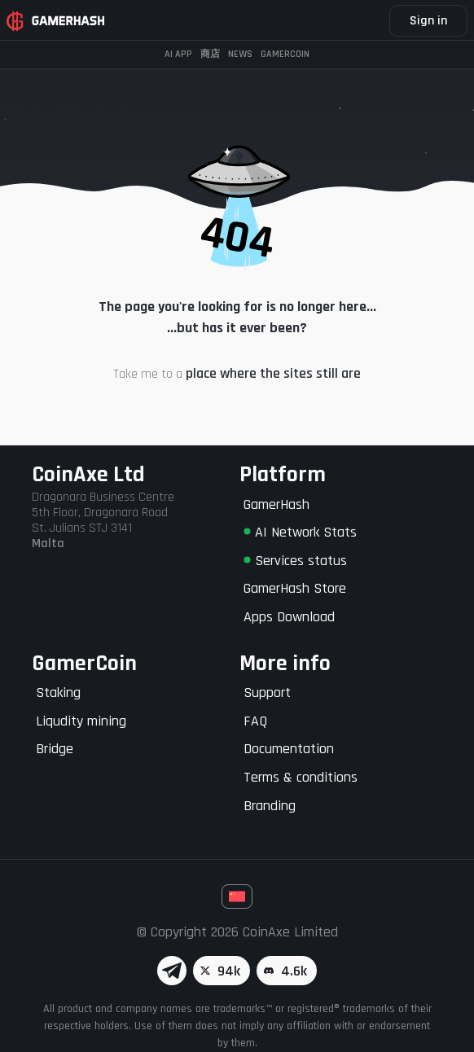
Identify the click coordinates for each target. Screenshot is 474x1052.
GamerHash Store (295, 588)
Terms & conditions (301, 777)
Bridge (54, 748)
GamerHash (276, 504)
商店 (210, 54)
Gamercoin (285, 54)
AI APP (178, 54)
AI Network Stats (300, 532)
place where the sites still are (273, 373)
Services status (295, 560)
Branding (270, 805)
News (240, 54)
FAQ (255, 721)
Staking (58, 692)
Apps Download (289, 616)
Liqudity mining (81, 721)
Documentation (289, 748)
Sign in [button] (428, 20)
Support (267, 692)
